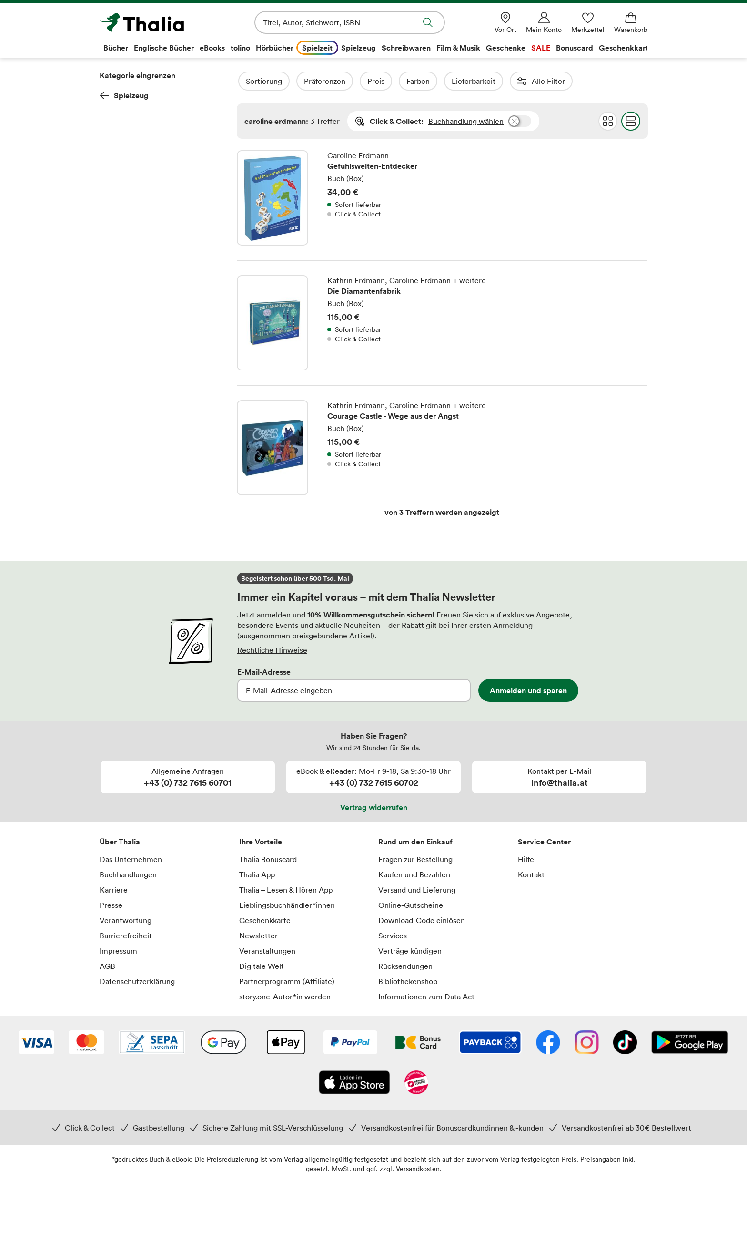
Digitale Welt (261, 966)
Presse (111, 905)
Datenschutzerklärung (137, 981)
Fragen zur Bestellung (415, 859)
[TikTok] (625, 1043)
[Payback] (490, 1043)
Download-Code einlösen (421, 920)
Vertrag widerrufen (373, 807)
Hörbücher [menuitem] (274, 47)
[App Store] (354, 1083)
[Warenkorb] (630, 22)
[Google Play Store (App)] (689, 1043)
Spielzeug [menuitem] (358, 47)
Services (392, 935)
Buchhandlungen (128, 874)
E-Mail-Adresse (264, 672)
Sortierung (290, 81)
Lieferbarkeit (499, 81)
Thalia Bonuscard (268, 859)
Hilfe (526, 859)
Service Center (544, 841)
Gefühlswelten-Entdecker (442, 205)
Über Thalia (120, 841)
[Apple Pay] (285, 1043)
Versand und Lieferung (416, 889)
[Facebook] (548, 1043)
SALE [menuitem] (540, 47)
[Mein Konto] (544, 22)
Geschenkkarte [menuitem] (626, 47)
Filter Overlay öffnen (247, 81)
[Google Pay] (223, 1043)
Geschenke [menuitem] (505, 47)
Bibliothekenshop (407, 981)
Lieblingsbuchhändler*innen (287, 905)
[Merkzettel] (588, 22)
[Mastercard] (86, 1043)
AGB (107, 966)
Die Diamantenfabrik (442, 323)
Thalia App (257, 874)
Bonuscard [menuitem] (574, 47)
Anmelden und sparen (528, 690)
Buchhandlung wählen (466, 121)
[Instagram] (587, 1043)
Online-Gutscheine (410, 905)
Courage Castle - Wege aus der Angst (442, 440)
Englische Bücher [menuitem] (164, 47)
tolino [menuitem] (240, 47)
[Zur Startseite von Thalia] (154, 22)
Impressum (118, 951)
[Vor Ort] (505, 22)
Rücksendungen (405, 966)
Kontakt (531, 874)
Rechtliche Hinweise (272, 650)
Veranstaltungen (267, 951)
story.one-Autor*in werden (285, 996)
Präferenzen (350, 81)
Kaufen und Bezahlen (414, 874)
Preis (401, 81)
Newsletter (258, 935)
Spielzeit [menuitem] (317, 47)
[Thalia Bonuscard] (418, 1043)
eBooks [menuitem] (212, 47)
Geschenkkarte (265, 920)
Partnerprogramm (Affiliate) (286, 981)
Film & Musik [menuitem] (458, 47)
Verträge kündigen (410, 951)
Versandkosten (418, 1168)
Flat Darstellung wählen (630, 121)
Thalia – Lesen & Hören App (286, 889)
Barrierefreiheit (126, 935)
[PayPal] (350, 1043)
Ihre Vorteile (260, 841)
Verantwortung (125, 920)
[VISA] (36, 1043)
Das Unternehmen (131, 859)
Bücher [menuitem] (115, 47)
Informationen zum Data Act (426, 996)
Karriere (114, 889)
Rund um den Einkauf (415, 841)
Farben (443, 81)
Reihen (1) (559, 81)
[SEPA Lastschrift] (152, 1043)
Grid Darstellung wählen (607, 121)
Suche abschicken (428, 22)
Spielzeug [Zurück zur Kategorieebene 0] (124, 95)
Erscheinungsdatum (632, 81)
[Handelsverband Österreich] (416, 1083)
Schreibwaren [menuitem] (406, 47)
